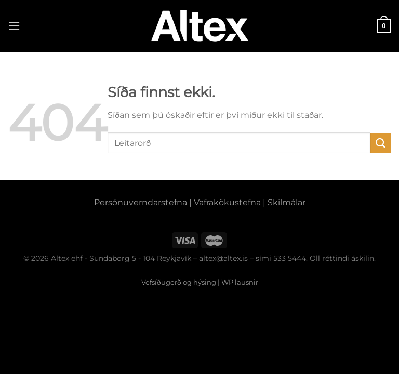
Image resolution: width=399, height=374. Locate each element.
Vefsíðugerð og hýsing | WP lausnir (199, 282)
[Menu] (14, 25)
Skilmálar (286, 202)
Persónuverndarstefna (140, 202)
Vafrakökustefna (227, 202)
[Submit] (380, 143)
